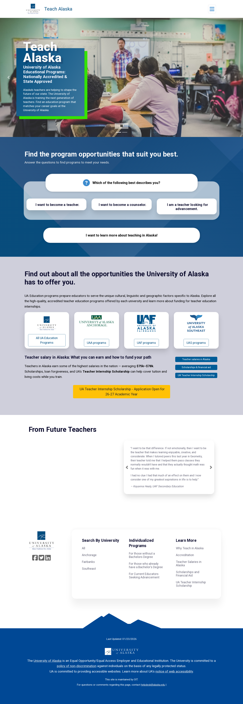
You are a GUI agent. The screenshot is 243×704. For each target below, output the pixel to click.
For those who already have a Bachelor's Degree (146, 573)
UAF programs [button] (146, 351)
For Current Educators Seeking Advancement (144, 583)
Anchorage (89, 563)
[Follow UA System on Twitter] (41, 567)
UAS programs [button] (196, 351)
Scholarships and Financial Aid (187, 581)
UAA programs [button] (96, 351)
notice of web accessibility (174, 671)
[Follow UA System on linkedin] (48, 567)
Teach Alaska (58, 9)
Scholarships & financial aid (196, 375)
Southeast (89, 577)
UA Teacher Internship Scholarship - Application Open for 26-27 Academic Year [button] (121, 399)
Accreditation (185, 563)
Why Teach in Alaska (189, 556)
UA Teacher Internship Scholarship (196, 383)
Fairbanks (88, 570)
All (83, 556)
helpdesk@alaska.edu (153, 684)
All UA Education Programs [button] (47, 348)
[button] (212, 10)
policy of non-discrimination (76, 666)
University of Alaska (47, 661)
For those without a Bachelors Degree (142, 563)
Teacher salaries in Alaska (196, 367)
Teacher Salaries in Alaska (188, 571)
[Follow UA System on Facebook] (35, 567)
